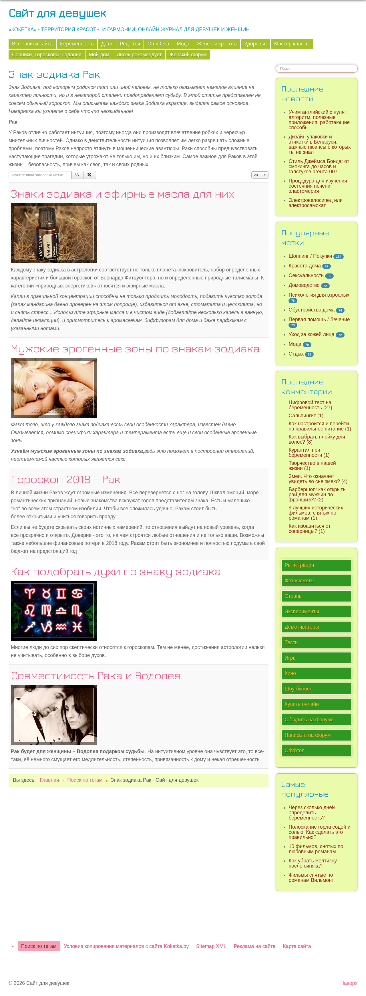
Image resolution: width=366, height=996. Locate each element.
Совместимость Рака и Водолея (95, 675)
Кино (290, 673)
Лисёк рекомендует (139, 54)
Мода (183, 44)
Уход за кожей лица (311, 334)
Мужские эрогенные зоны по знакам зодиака (135, 348)
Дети (106, 44)
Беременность (77, 44)
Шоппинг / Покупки (310, 256)
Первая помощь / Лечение (319, 319)
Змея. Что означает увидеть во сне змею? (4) (318, 478)
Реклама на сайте (255, 946)
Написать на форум (308, 735)
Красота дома (305, 266)
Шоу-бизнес (298, 689)
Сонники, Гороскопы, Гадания (46, 54)
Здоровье (255, 44)
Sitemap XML (211, 946)
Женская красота (217, 44)
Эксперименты (302, 611)
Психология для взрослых (319, 295)
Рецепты (130, 44)
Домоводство (304, 285)
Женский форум (188, 54)
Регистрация (299, 565)
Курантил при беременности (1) (309, 452)
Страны (294, 596)
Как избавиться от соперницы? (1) (310, 528)
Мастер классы (292, 44)
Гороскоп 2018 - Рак (66, 479)
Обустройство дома (312, 310)
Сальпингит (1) (306, 415)
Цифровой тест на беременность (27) (310, 405)
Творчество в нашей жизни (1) (312, 465)
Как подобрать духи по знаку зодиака (116, 571)
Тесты (292, 642)
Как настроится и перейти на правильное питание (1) (320, 426)
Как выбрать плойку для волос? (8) (317, 439)
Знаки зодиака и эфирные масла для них (122, 193)
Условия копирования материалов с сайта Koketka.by (126, 946)
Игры (291, 658)
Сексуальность (306, 275)
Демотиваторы (302, 627)
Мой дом (99, 54)
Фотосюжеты (299, 581)
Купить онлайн (302, 704)
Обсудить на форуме (309, 720)
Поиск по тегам (38, 946)
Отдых (296, 354)
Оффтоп (294, 750)
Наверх (348, 983)
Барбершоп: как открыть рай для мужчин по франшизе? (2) (317, 495)
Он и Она (158, 44)
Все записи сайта (32, 44)
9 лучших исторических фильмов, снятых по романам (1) (316, 513)
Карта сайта (297, 946)
